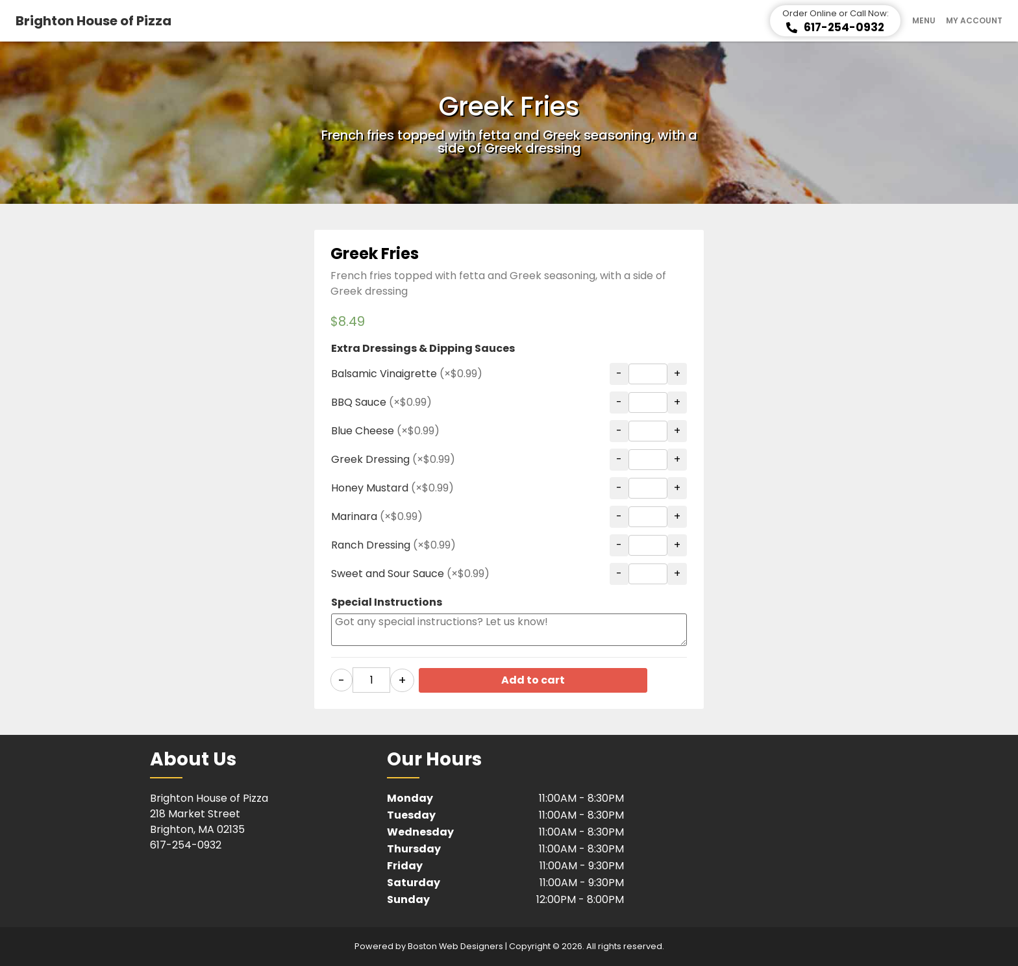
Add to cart (542, 679)
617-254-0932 (185, 844)
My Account (974, 21)
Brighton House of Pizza (93, 21)
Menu (924, 21)
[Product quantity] (371, 679)
